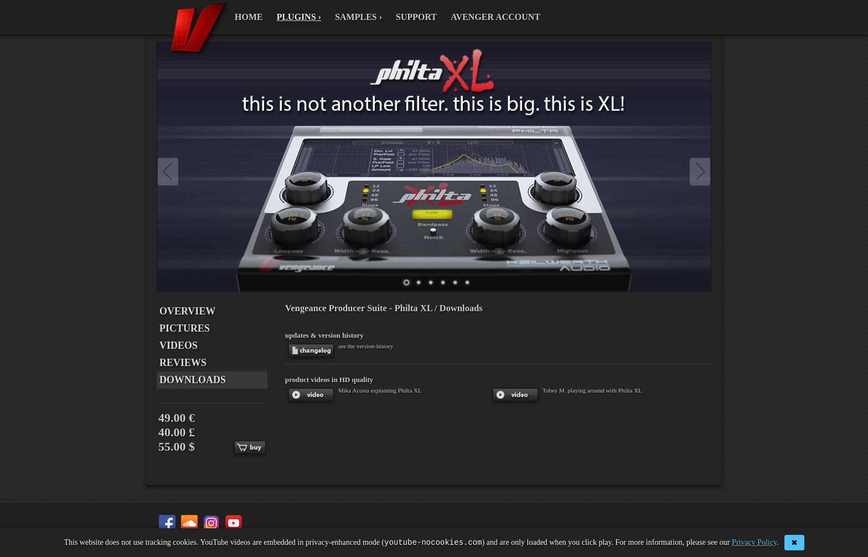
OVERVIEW (187, 311)
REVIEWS (182, 362)
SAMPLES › (358, 17)
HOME (249, 17)
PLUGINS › (299, 17)
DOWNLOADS (192, 379)
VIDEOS (178, 345)
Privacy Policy (754, 543)
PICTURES (184, 328)
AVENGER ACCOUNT (495, 17)
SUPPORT (416, 17)
